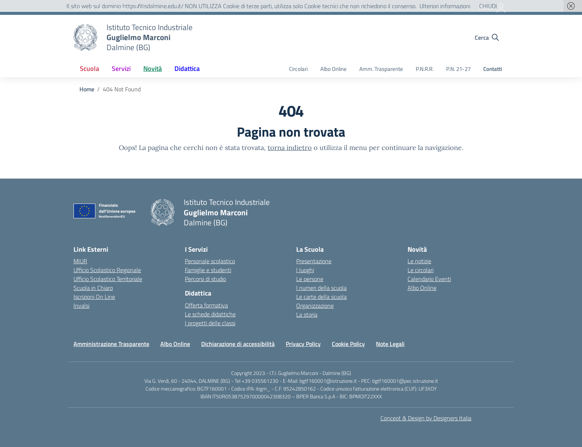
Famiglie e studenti (208, 269)
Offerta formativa (206, 305)
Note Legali (390, 343)
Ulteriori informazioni (444, 5)
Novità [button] (152, 68)
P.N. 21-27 (458, 69)
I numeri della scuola (321, 287)
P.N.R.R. (425, 69)
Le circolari (421, 269)
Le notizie (419, 261)
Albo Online (333, 69)
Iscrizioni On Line (94, 296)
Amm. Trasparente (381, 69)
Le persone (309, 278)
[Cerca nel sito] (487, 37)
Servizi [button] (121, 68)
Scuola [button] (89, 68)
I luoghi (305, 269)
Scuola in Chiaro (93, 287)
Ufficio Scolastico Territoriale (107, 278)
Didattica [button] (187, 68)
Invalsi (81, 305)
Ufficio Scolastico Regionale (107, 269)
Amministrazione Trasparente (111, 343)
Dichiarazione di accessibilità (238, 343)
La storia (306, 314)
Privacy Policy (303, 343)
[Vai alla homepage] (85, 37)
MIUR (80, 261)
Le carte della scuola (321, 296)
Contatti (492, 69)
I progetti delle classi (210, 323)
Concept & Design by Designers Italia (425, 418)
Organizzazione (315, 305)
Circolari (298, 69)
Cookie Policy (348, 343)
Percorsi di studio (205, 278)
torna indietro (290, 147)
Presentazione (313, 261)
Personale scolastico (210, 261)
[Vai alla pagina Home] (86, 89)
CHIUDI (488, 5)
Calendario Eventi (429, 278)
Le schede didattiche (210, 314)
